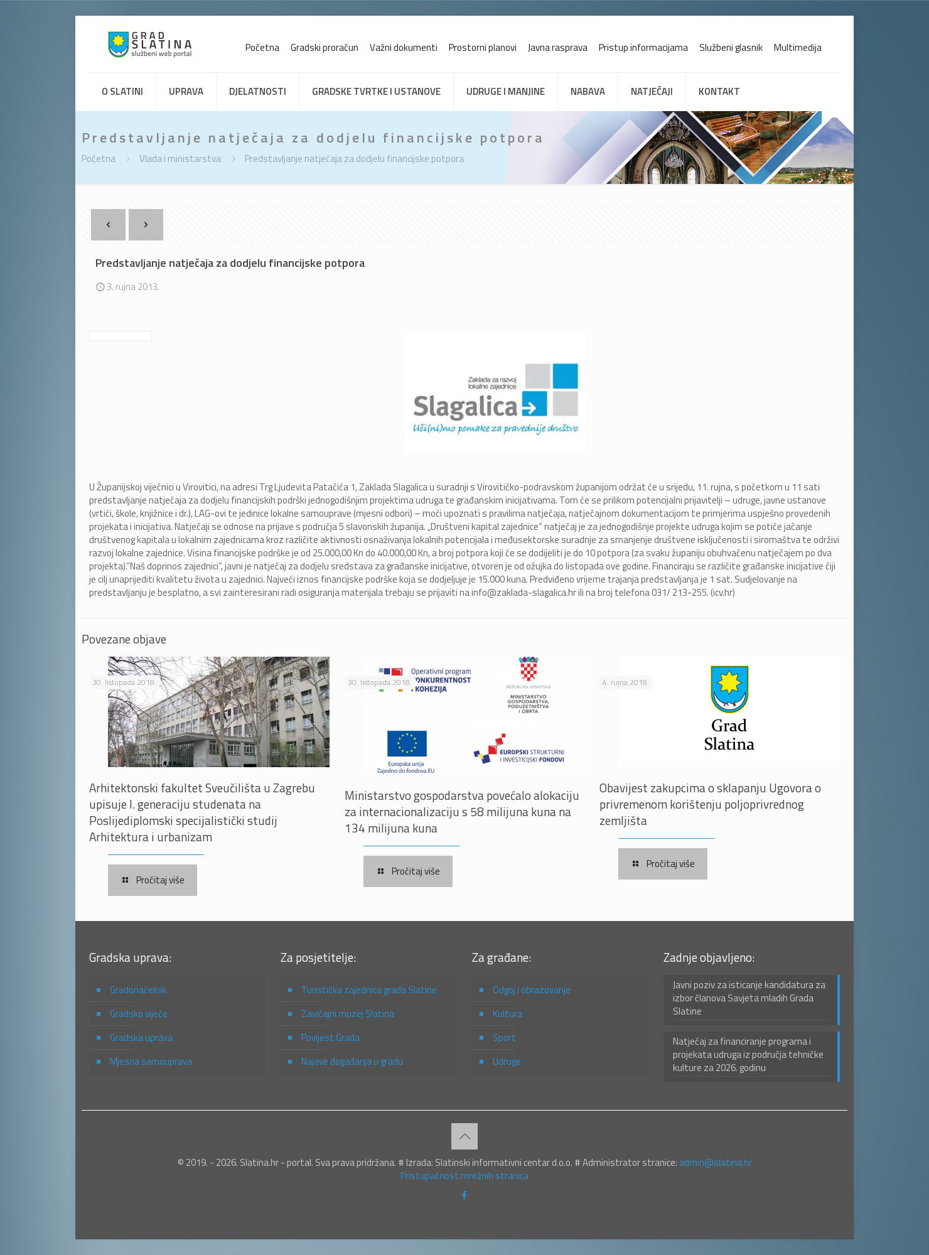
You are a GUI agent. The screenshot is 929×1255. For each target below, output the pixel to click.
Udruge (507, 1061)
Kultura (507, 1013)
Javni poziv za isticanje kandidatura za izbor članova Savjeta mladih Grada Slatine (749, 998)
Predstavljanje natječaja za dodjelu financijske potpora (354, 158)
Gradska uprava (141, 1037)
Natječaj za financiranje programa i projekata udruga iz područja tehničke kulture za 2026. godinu (748, 1055)
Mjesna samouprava (151, 1061)
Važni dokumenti (404, 47)
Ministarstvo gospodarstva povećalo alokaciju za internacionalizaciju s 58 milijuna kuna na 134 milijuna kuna (462, 811)
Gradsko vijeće (139, 1013)
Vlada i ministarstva (180, 158)
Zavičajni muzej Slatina (347, 1013)
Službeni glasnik (731, 47)
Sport (504, 1037)
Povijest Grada (330, 1037)
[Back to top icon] (464, 1136)
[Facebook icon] (465, 1195)
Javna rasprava (558, 47)
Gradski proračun (324, 47)
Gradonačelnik (138, 990)
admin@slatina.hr (715, 1162)
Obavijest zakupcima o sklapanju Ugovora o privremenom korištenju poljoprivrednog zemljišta (710, 803)
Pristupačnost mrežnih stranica (464, 1175)
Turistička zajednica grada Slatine (369, 990)
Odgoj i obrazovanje (532, 990)
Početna (262, 47)
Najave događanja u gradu (352, 1061)
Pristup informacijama (643, 47)
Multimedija (798, 47)
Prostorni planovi (483, 47)
